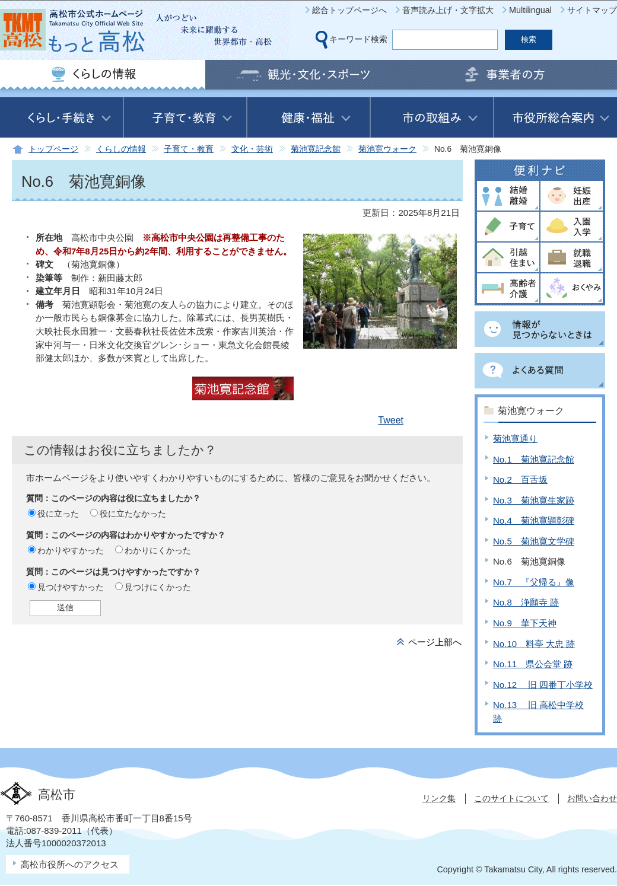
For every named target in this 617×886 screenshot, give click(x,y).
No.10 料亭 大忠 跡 (534, 644)
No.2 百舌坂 (520, 479)
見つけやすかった (70, 587)
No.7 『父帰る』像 (533, 582)
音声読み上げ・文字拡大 (448, 10)
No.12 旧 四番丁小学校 (543, 685)
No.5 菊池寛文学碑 (533, 541)
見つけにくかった (158, 587)
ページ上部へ (435, 642)
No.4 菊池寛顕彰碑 (533, 520)
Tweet (390, 420)
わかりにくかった (158, 550)
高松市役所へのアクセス (70, 864)
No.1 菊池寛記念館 (533, 459)
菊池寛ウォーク (387, 149)
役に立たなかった (133, 513)
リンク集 (439, 798)
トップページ (53, 149)
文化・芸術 (252, 149)
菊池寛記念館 (316, 149)
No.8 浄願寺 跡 (526, 602)
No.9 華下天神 (524, 623)
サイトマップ (592, 10)
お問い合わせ (592, 798)
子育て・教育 (189, 149)
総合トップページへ (349, 10)
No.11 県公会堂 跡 (533, 664)
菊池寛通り (515, 439)
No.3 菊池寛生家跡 (533, 500)
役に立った (58, 513)
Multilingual (530, 10)
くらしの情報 (121, 149)
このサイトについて (511, 798)
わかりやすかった (70, 550)
